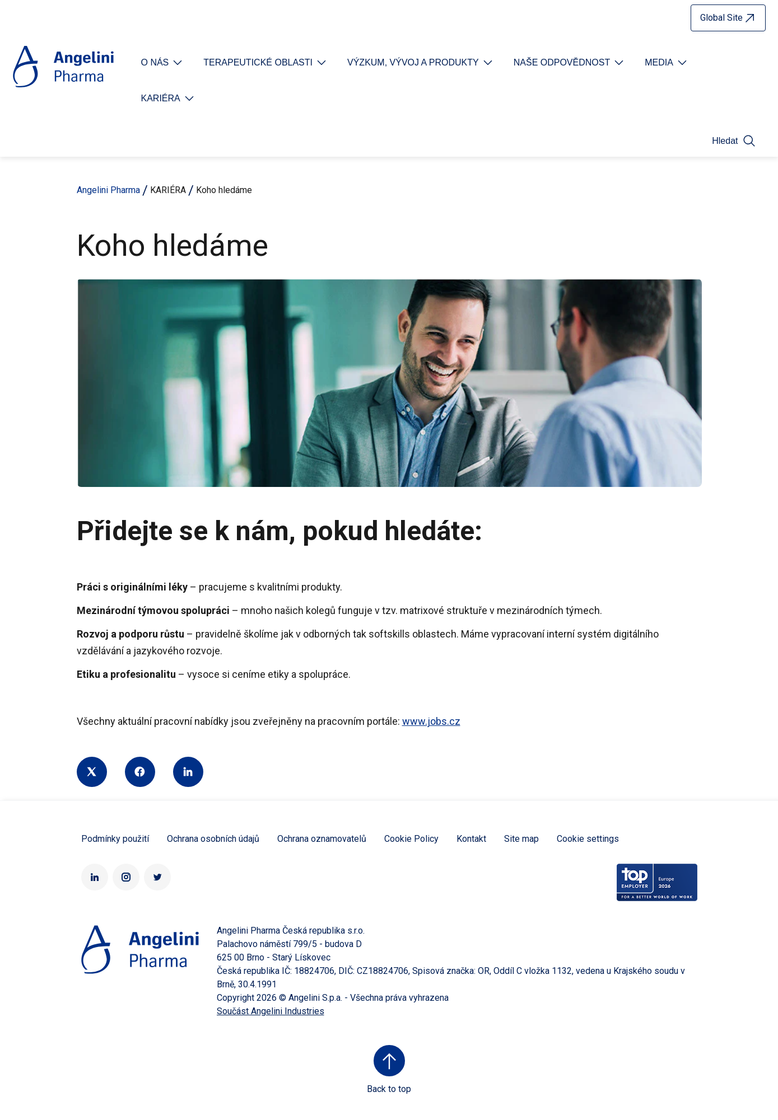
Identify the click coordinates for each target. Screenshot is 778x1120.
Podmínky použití (115, 838)
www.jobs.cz (431, 721)
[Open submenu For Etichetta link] (163, 62)
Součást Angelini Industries (270, 1011)
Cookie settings (588, 838)
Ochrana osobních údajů (213, 838)
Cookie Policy (411, 838)
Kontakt (471, 838)
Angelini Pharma (108, 190)
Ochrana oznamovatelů (321, 838)
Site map (521, 838)
